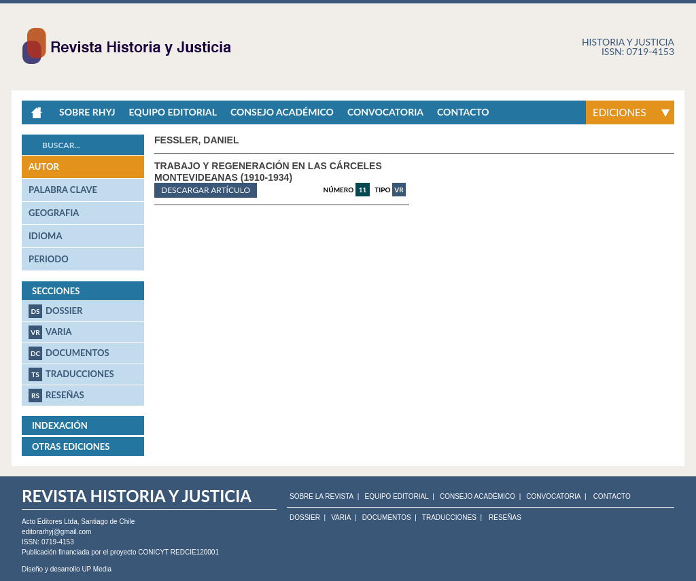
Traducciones (71, 374)
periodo (49, 258)
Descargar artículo (205, 190)
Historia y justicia (628, 42)
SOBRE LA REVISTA (321, 496)
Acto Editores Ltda (49, 521)
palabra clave (63, 189)
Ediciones (619, 112)
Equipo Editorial (172, 112)
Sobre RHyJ (87, 112)
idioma (45, 235)
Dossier (55, 311)
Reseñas (56, 395)
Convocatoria (385, 112)
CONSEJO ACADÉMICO (477, 496)
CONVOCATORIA (553, 496)
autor (44, 166)
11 (363, 190)
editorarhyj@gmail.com (56, 531)
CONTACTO (612, 496)
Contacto (463, 112)
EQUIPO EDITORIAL (396, 496)
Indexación (60, 425)
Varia (50, 332)
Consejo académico (282, 112)
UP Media (96, 569)
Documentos (69, 353)
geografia (54, 212)
